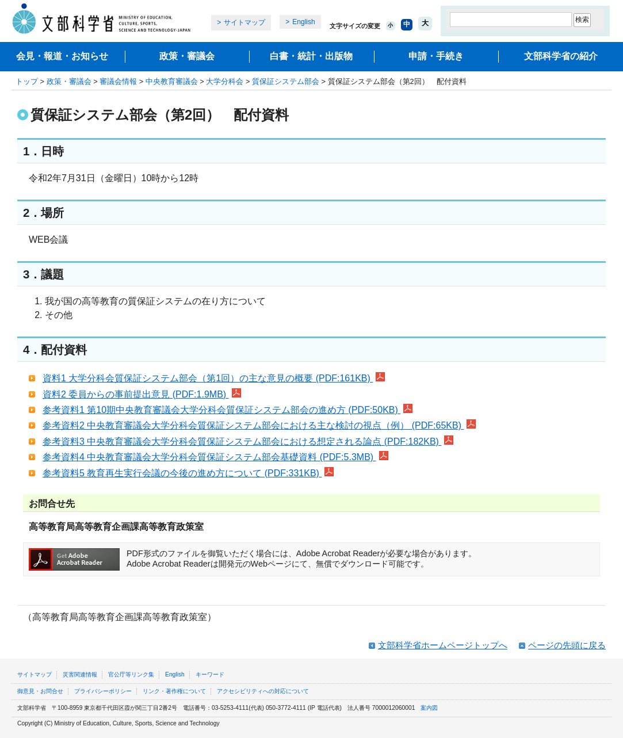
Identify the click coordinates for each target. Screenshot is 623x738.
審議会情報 (118, 81)
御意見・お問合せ (40, 691)
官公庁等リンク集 (131, 674)
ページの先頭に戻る (567, 645)
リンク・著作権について (174, 691)
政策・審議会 (187, 56)
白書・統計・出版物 (311, 56)
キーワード (210, 674)
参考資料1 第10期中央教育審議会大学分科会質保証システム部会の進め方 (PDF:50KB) (227, 410)
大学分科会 (224, 81)
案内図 (429, 708)
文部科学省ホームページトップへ (442, 645)
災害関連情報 (80, 674)
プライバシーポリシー (103, 691)
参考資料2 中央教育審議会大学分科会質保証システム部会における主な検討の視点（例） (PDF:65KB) (259, 425)
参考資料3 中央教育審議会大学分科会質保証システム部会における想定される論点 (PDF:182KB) (248, 441)
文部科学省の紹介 (561, 56)
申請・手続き (436, 56)
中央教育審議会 (172, 81)
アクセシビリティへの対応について (263, 691)
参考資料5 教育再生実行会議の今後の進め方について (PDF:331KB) (188, 473)
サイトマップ (244, 22)
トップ (27, 81)
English (303, 22)
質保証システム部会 (285, 81)
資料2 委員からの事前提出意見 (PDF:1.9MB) (142, 394)
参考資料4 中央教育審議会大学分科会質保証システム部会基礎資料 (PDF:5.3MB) (215, 457)
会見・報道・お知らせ (62, 56)
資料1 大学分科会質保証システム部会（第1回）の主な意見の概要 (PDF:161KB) (214, 378)
